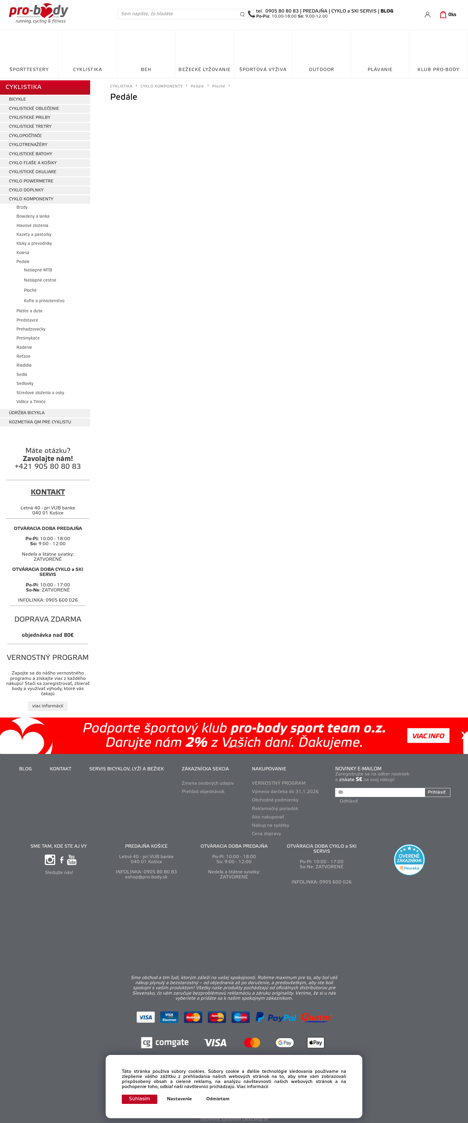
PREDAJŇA (315, 11)
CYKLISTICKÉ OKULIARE (32, 170)
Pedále (23, 260)
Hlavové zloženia (32, 224)
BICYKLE (17, 98)
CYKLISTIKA (87, 70)
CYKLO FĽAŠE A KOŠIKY (33, 161)
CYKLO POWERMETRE (31, 179)
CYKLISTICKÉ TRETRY (30, 125)
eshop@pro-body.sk (146, 875)
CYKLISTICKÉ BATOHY (30, 152)
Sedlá (21, 373)
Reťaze (23, 355)
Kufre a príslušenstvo (44, 299)
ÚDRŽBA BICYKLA (26, 411)
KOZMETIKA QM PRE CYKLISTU (40, 420)
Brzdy (21, 206)
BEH (146, 70)
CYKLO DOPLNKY (26, 188)
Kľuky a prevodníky (34, 242)
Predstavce (27, 318)
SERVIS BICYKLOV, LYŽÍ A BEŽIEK (127, 767)
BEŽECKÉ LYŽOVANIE (204, 70)
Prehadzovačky (30, 327)
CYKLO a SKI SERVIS (354, 11)
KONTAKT (61, 767)
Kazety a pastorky (33, 233)
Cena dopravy (267, 832)
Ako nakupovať (269, 815)
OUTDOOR (321, 70)
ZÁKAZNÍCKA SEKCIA (206, 767)
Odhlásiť (349, 798)
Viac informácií (252, 1086)
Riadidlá (24, 364)
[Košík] (447, 15)
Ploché (30, 289)
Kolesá (22, 251)
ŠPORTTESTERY (29, 70)
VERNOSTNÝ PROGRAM (279, 782)
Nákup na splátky (271, 823)
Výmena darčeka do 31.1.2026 (286, 790)
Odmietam (220, 1099)
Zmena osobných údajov (208, 782)
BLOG (26, 767)
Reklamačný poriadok (276, 807)
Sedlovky (24, 382)
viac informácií (47, 704)
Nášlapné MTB (38, 268)
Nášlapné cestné (40, 278)
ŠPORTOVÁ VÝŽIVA (263, 70)
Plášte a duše (29, 309)
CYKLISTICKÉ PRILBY (29, 116)
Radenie (24, 346)
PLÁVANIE (380, 70)
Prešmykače (28, 337)
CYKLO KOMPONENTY (31, 197)
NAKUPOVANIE (270, 767)
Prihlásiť (436, 790)
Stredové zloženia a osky (40, 391)
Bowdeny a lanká (33, 215)
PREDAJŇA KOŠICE (146, 845)
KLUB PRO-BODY (439, 70)
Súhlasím (140, 1099)
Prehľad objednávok (203, 790)
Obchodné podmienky (276, 798)
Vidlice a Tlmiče (31, 400)
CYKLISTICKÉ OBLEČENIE (34, 107)
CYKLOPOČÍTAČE (25, 134)
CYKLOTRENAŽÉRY (28, 143)
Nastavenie (181, 1099)
